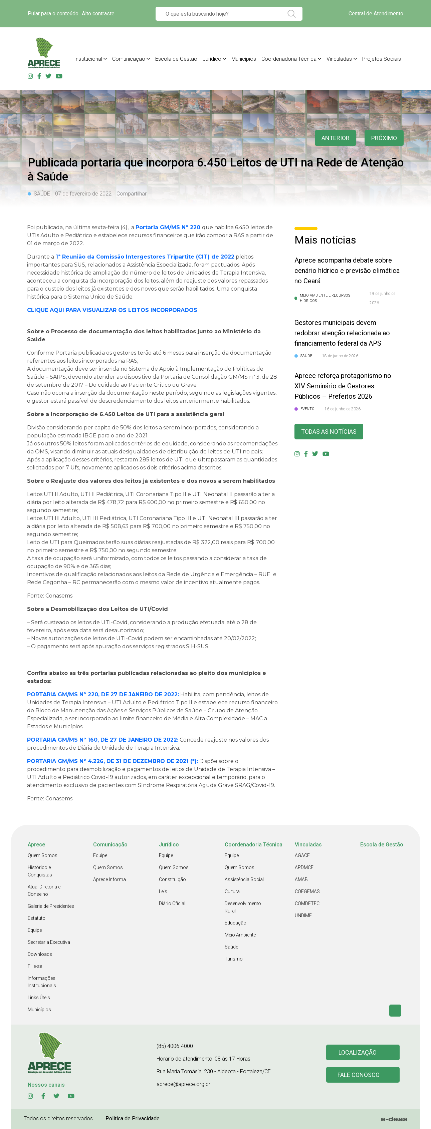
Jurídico (212, 59)
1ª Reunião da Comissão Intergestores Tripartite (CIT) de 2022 (145, 257)
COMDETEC (307, 903)
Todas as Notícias (329, 431)
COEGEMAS (307, 891)
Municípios (243, 59)
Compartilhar (132, 194)
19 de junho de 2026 (382, 298)
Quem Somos (42, 855)
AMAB (301, 879)
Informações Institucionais (42, 982)
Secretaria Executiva (49, 942)
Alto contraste (98, 13)
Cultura (232, 891)
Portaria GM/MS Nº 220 (169, 227)
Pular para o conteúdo (53, 13)
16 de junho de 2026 (343, 409)
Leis (163, 891)
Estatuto (36, 918)
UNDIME (303, 915)
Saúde (231, 947)
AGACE (302, 855)
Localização (358, 1052)
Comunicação (128, 59)
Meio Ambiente (240, 934)
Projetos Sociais (381, 59)
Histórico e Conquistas (40, 871)
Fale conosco (359, 1074)
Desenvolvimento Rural (243, 907)
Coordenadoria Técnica (288, 59)
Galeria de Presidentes (51, 906)
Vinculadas (339, 59)
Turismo (234, 959)
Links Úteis (39, 997)
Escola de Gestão (176, 59)
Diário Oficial (172, 903)
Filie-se (35, 966)
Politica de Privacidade (132, 1118)
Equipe (35, 930)
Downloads (40, 954)
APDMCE (304, 867)
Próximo (384, 137)
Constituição (172, 879)
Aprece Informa (109, 879)
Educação (235, 922)
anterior (335, 137)
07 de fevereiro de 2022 (83, 194)
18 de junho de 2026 (340, 356)
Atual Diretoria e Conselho (44, 890)
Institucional (88, 59)
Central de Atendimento (376, 13)
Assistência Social (244, 879)
